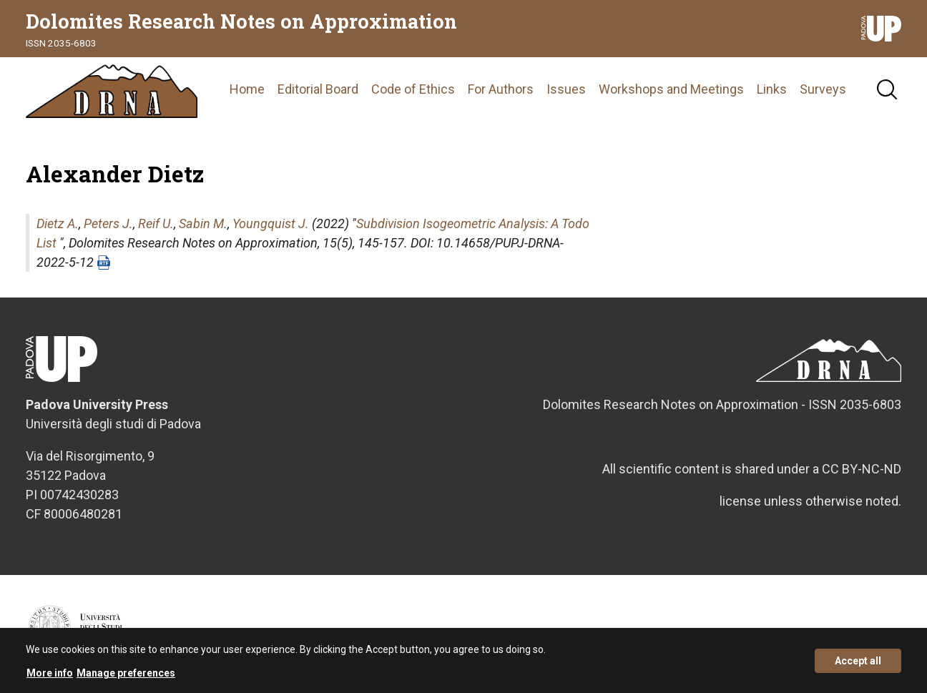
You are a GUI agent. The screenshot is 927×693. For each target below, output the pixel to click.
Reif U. (156, 223)
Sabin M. (203, 223)
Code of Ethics (413, 89)
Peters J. (108, 223)
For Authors (501, 89)
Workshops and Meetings (671, 89)
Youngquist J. (270, 223)
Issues (566, 89)
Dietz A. (57, 223)
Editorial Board (318, 89)
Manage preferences (126, 676)
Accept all (858, 663)
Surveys (823, 89)
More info (49, 676)
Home (247, 89)
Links (772, 89)
